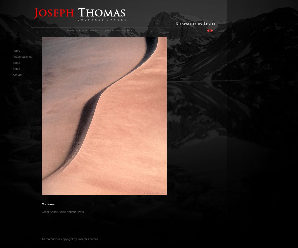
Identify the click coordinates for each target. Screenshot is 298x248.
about (16, 62)
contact (17, 74)
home (70, 30)
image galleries (89, 30)
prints (16, 68)
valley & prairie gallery (118, 30)
